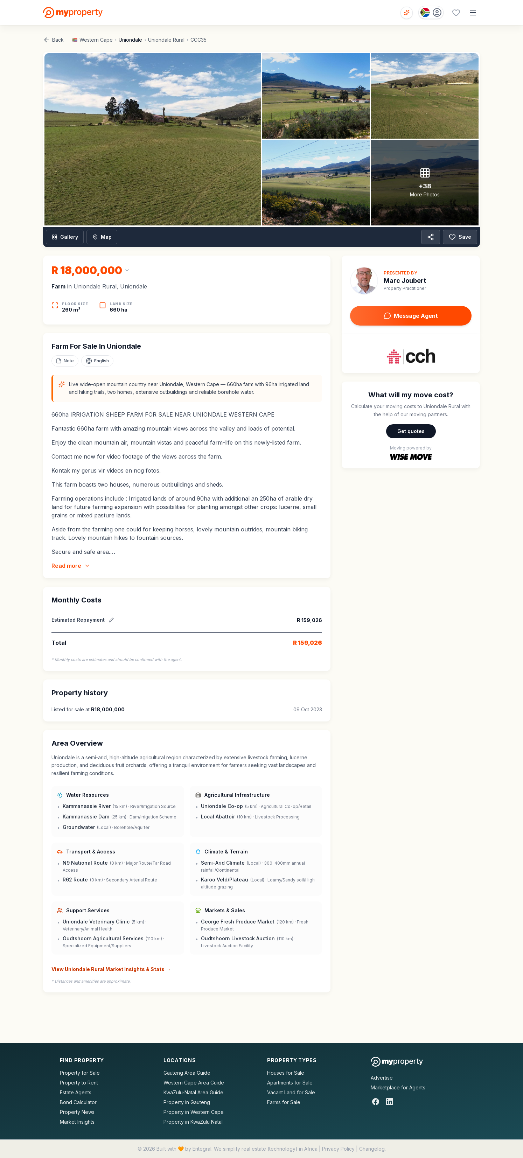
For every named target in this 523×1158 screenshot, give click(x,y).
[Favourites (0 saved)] (456, 13)
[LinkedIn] (390, 1102)
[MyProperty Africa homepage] (397, 1062)
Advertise (382, 1078)
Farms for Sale (283, 1102)
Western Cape (96, 40)
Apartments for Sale (290, 1083)
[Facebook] (376, 1102)
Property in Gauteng (186, 1102)
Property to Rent (79, 1083)
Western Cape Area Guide (193, 1083)
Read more (70, 565)
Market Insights (77, 1122)
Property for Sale (80, 1073)
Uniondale (130, 40)
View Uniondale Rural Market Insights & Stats (111, 969)
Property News (77, 1112)
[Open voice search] (406, 13)
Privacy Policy (338, 1149)
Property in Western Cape (193, 1112)
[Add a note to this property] (64, 361)
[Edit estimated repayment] (111, 620)
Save (460, 236)
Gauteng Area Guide (186, 1073)
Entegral (202, 1149)
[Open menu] (473, 13)
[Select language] (97, 361)
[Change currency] (90, 270)
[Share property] (430, 237)
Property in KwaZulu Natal (193, 1122)
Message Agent (411, 315)
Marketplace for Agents (398, 1087)
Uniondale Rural (166, 40)
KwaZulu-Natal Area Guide (193, 1092)
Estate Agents (75, 1092)
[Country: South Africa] (431, 12)
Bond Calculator (78, 1102)
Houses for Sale (285, 1073)
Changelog (372, 1149)
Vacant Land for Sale (291, 1092)
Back (53, 39)
